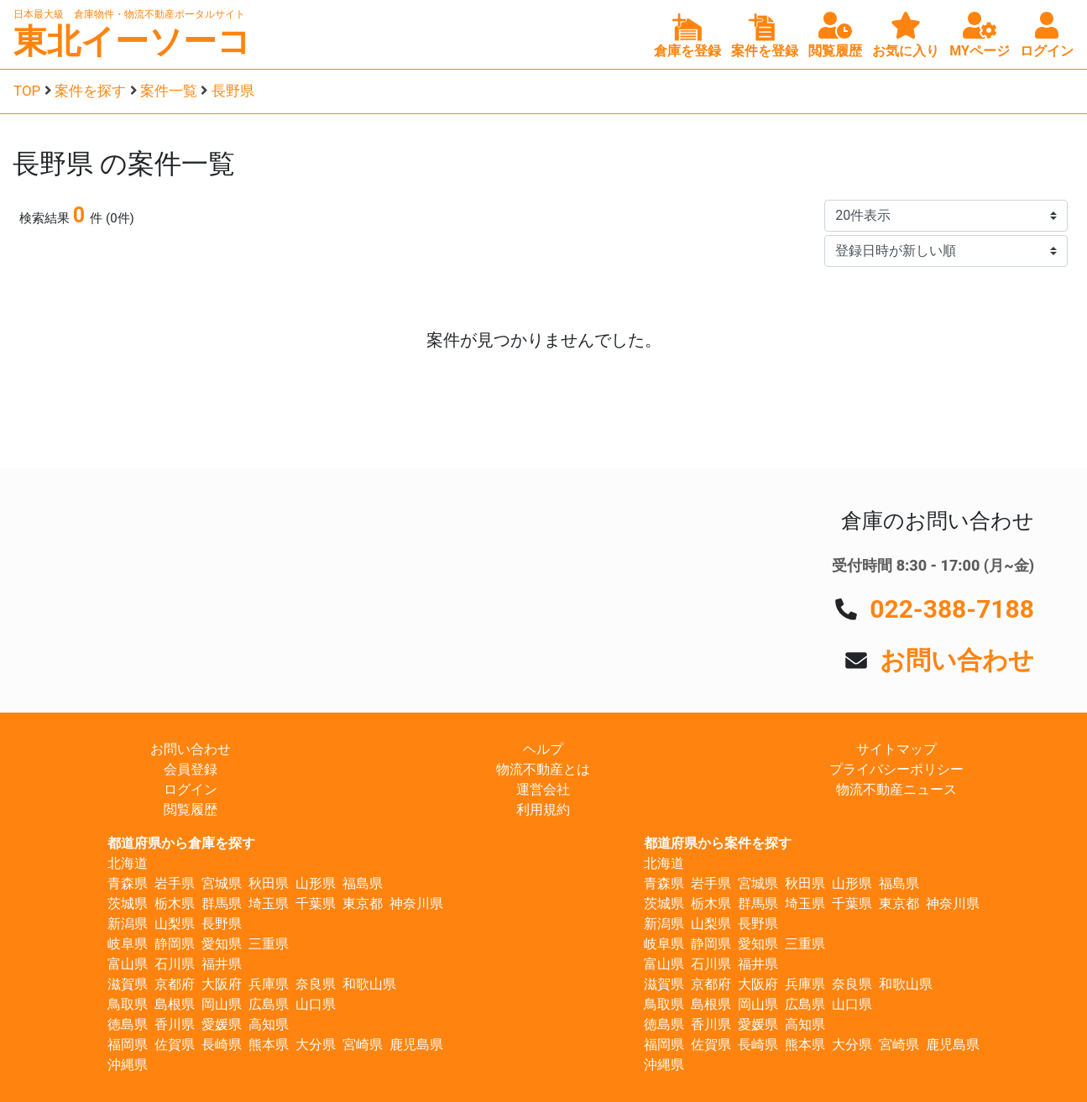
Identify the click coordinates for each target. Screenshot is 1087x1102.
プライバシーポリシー (896, 769)
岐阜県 (127, 944)
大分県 (315, 1044)
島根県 (174, 1004)
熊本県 (268, 1044)
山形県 (315, 883)
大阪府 (221, 984)
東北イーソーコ (132, 41)
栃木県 (174, 903)
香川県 (174, 1024)
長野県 (233, 90)
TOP (26, 90)
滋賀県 (127, 984)
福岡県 (127, 1044)
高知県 (268, 1024)
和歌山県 (369, 984)
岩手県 (174, 883)
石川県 (174, 964)
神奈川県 (416, 903)
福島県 (362, 883)
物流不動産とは (543, 769)
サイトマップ (896, 749)
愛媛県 (221, 1024)
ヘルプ (543, 749)
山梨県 (174, 924)
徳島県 (127, 1024)
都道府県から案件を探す (718, 843)
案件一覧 (168, 90)
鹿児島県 (416, 1044)
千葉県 (315, 903)
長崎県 (221, 1044)
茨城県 (127, 903)
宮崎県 (362, 1044)
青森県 (127, 883)
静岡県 (174, 944)
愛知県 (221, 944)
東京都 (362, 903)
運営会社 (543, 789)
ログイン (190, 789)
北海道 (127, 863)
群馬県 (221, 903)
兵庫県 (268, 984)
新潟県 (127, 924)
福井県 (221, 964)
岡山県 (221, 1004)
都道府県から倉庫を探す (181, 843)
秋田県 (268, 883)
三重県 (268, 944)
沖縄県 (127, 1065)
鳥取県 (127, 1004)
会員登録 (190, 769)
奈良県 (315, 984)
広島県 (268, 1004)
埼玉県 (268, 903)
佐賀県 (174, 1044)
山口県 (315, 1004)
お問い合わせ (957, 660)
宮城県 (221, 883)
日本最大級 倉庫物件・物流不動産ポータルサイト (129, 14)
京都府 (174, 984)
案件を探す (90, 90)
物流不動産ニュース (896, 789)
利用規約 (543, 809)
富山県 (127, 964)
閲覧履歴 (190, 809)
